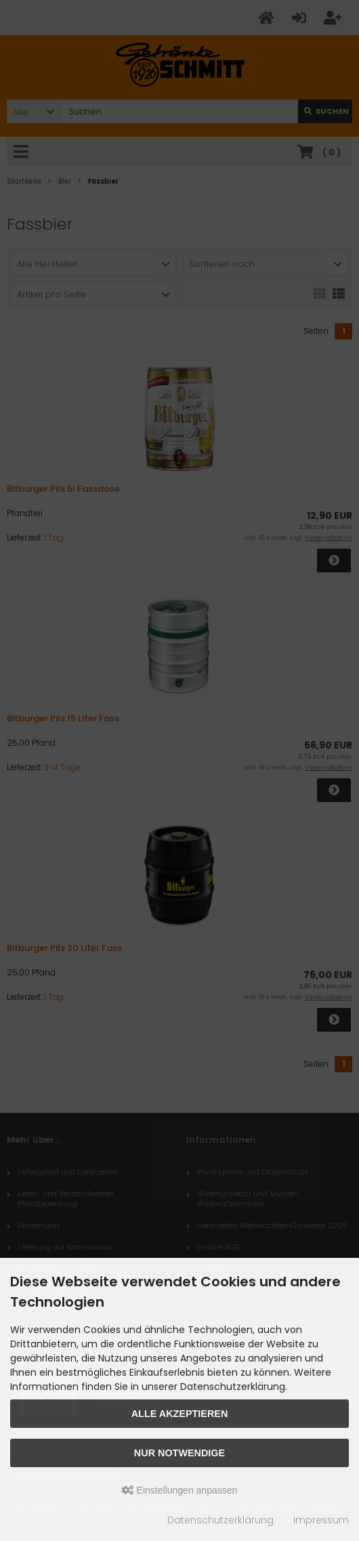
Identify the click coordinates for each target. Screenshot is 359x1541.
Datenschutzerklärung (220, 1520)
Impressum (321, 1520)
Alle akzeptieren (179, 1413)
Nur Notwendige (179, 1453)
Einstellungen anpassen (180, 1490)
